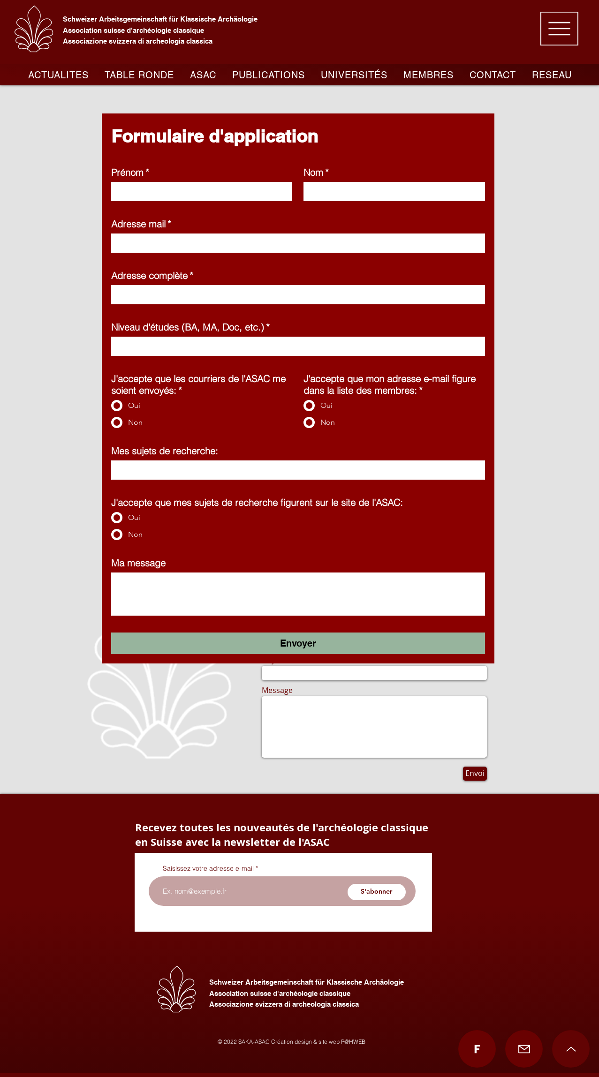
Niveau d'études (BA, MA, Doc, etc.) (190, 327)
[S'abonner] (377, 892)
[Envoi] (475, 774)
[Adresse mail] (295, 241)
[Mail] (524, 1049)
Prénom (130, 172)
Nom (316, 172)
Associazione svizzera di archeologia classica (137, 41)
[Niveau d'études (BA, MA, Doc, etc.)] (295, 345)
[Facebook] (477, 1049)
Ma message (138, 563)
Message (277, 690)
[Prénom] (199, 190)
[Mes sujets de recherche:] (295, 468)
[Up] (571, 1049)
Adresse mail (141, 224)
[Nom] (391, 190)
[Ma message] (298, 593)
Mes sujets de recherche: (164, 451)
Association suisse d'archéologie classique (133, 30)
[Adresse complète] (295, 293)
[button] (559, 28)
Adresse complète (152, 275)
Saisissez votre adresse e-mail (208, 868)
